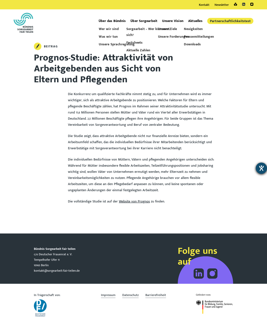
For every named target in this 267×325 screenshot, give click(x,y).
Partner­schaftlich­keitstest (230, 21)
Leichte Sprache (235, 4)
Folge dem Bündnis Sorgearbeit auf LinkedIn (199, 273)
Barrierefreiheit (155, 295)
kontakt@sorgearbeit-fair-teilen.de (57, 270)
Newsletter (222, 4)
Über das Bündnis (112, 21)
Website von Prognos (134, 201)
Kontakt (204, 4)
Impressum (108, 295)
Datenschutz (130, 295)
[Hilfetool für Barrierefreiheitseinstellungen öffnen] (261, 168)
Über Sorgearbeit (143, 21)
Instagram (251, 4)
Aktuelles (195, 21)
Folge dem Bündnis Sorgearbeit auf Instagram (212, 273)
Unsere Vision (172, 21)
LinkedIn (243, 4)
